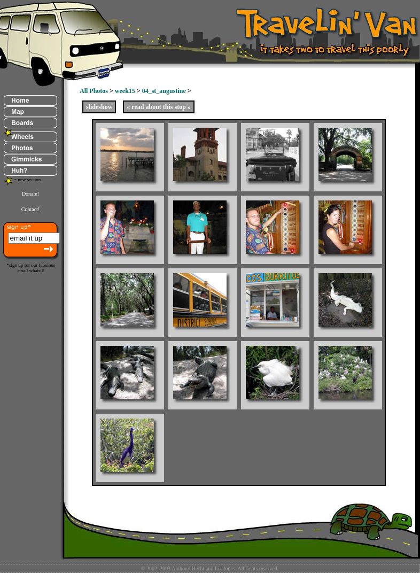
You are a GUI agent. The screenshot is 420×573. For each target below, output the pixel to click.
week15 (125, 91)
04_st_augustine (164, 91)
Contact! (30, 209)
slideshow (99, 107)
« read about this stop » (158, 107)
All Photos (94, 91)
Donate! (30, 194)
